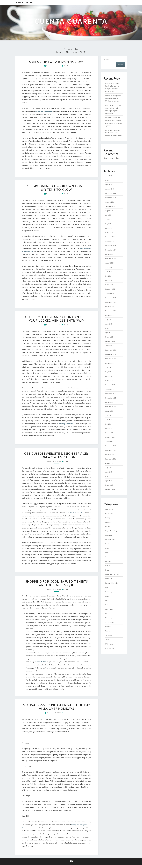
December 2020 (110, 446)
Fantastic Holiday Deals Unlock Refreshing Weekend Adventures (113, 98)
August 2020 (109, 463)
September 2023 (110, 311)
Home (107, 570)
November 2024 (110, 250)
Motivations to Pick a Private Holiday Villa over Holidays (56, 706)
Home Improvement (112, 574)
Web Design (109, 644)
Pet (106, 600)
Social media (109, 622)
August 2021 (109, 411)
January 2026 (109, 189)
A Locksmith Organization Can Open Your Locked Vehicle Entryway (56, 318)
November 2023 (110, 302)
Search (106, 60)
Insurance (108, 579)
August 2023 (109, 315)
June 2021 (108, 420)
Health (107, 566)
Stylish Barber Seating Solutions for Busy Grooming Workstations (113, 132)
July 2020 (108, 468)
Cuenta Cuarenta (24, 2)
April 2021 (108, 428)
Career (107, 526)
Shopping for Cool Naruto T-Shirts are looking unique (56, 583)
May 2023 (108, 328)
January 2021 (109, 441)
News (107, 596)
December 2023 (110, 298)
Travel (107, 640)
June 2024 (108, 272)
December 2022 (110, 350)
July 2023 (108, 320)
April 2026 (108, 185)
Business (108, 522)
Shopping (108, 618)
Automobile (109, 513)
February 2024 (110, 289)
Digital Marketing (111, 531)
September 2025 (110, 206)
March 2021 (109, 433)
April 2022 (108, 376)
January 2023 (109, 346)
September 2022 (110, 359)
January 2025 (109, 241)
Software (108, 627)
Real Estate (109, 609)
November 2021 (110, 398)
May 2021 (108, 424)
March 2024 (109, 285)
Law (106, 587)
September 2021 (110, 407)
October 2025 (109, 202)
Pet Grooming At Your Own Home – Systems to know (56, 187)
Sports (107, 631)
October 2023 (109, 306)
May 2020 (108, 476)
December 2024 (110, 245)
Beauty (107, 518)
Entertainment (110, 539)
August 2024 (109, 263)
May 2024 (108, 276)
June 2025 (108, 219)
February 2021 (110, 437)
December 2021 (110, 394)
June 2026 (108, 176)
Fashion (108, 544)
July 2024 (108, 267)
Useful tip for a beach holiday (56, 61)
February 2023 (110, 341)
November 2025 (110, 198)
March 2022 (109, 380)
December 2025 (110, 193)
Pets (106, 605)
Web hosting (109, 648)
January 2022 (109, 389)
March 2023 (109, 337)
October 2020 (109, 454)
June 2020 (108, 472)
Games (107, 557)
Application (109, 509)
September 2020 (110, 459)
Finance (108, 548)
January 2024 (109, 293)
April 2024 (108, 280)
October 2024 (109, 254)
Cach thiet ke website (74, 513)
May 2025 (108, 224)
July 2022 (108, 367)
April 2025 (108, 228)
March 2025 (109, 232)
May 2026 (108, 180)
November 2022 (110, 354)
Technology (109, 635)
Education (108, 535)
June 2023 (108, 324)
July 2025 (108, 215)
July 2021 (108, 415)
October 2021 (109, 402)
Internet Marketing (111, 583)
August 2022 (109, 363)
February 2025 (110, 237)
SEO (106, 614)
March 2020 (109, 485)
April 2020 (108, 481)
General (108, 561)
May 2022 (108, 372)
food (106, 553)
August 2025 (109, 211)
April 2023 (108, 333)
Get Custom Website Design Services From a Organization (56, 455)
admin (66, 66)
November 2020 (110, 450)
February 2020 (110, 489)
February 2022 (110, 385)
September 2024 (110, 259)
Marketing (108, 592)
